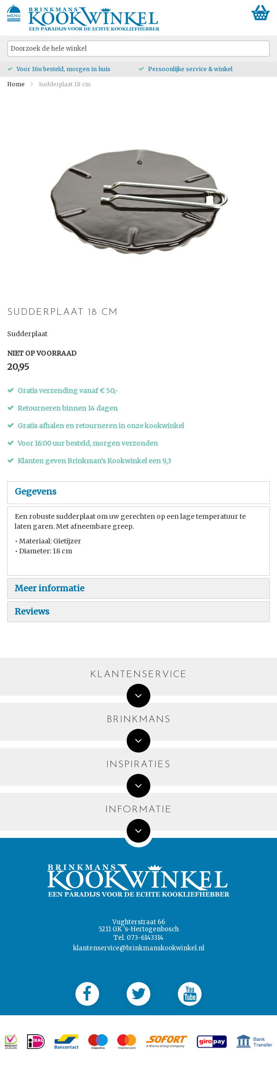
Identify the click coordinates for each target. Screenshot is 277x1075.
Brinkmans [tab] (139, 720)
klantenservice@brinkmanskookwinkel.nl (138, 948)
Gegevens (35, 491)
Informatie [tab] (138, 810)
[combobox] (138, 48)
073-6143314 (145, 938)
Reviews (32, 611)
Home (16, 84)
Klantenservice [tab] (138, 675)
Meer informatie (49, 588)
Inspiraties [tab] (138, 765)
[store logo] (94, 19)
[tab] (138, 492)
